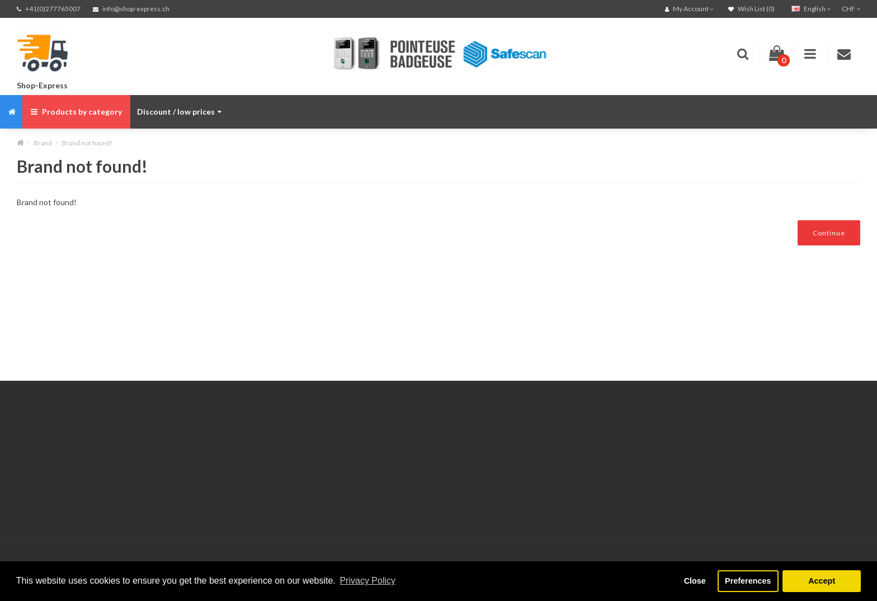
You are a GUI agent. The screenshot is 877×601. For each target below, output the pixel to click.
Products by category (76, 111)
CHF (851, 8)
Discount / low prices (179, 111)
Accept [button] (821, 580)
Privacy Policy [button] (367, 580)
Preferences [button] (748, 580)
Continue (829, 233)
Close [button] (695, 580)
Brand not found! (87, 143)
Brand (43, 143)
